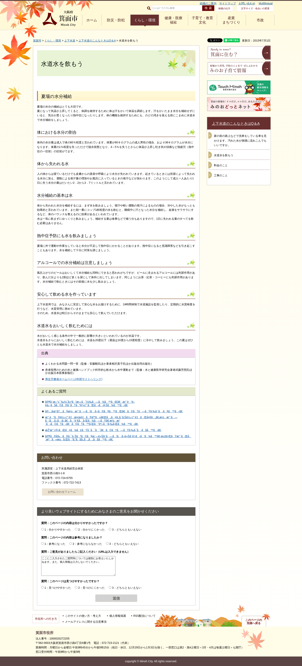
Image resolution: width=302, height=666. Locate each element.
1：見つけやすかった (57, 587)
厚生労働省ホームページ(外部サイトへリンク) (73, 379)
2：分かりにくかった (91, 529)
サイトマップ (227, 3)
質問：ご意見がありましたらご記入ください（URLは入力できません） (85, 551)
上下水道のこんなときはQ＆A (96, 40)
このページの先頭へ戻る (253, 621)
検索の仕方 (224, 8)
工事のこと (221, 175)
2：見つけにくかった (91, 587)
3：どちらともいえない (126, 529)
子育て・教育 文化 (202, 20)
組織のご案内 (208, 3)
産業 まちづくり (231, 20)
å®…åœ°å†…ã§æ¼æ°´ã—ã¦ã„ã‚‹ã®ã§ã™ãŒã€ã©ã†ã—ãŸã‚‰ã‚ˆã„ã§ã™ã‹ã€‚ (114, 411)
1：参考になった (54, 543)
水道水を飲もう (223, 155)
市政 (260, 20)
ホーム (91, 20)
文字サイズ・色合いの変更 (255, 8)
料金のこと (221, 165)
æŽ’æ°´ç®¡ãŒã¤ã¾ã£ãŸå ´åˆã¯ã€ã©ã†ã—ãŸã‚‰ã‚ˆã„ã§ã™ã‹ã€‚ (103, 430)
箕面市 (37, 40)
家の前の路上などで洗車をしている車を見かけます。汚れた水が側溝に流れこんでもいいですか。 (240, 140)
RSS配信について (144, 615)
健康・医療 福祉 (173, 20)
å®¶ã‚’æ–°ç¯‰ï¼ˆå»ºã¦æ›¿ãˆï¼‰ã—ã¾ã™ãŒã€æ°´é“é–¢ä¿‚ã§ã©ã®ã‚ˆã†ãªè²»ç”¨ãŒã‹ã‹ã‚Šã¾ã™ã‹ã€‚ (90, 403)
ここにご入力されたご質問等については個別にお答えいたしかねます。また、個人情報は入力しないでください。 (78, 566)
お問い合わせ (247, 3)
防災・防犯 (116, 20)
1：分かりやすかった (57, 529)
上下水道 (69, 40)
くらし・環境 (144, 20)
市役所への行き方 (46, 618)
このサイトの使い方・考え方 (83, 615)
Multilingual (265, 3)
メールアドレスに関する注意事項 (86, 621)
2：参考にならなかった (87, 543)
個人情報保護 (117, 615)
